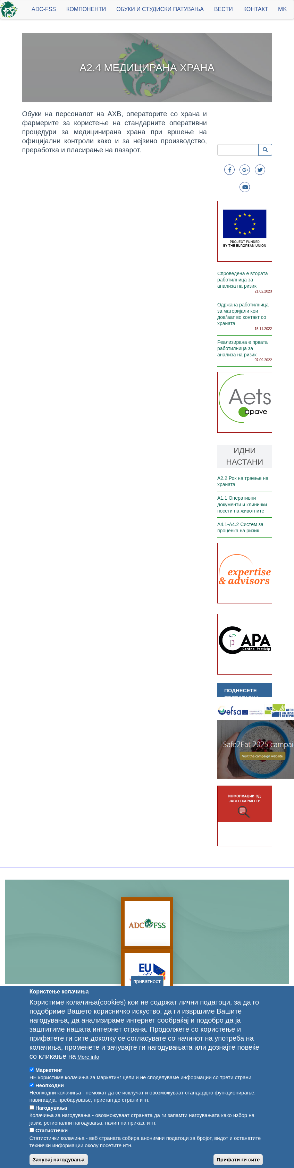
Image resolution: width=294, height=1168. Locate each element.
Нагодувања (51, 1124)
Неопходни (49, 1102)
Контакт (255, 9)
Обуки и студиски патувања (160, 9)
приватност (147, 998)
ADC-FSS (44, 9)
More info (88, 1073)
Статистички (51, 1147)
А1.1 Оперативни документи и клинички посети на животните (242, 504)
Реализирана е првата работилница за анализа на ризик (242, 348)
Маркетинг (48, 1087)
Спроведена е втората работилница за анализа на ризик (242, 280)
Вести (223, 9)
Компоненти (86, 9)
